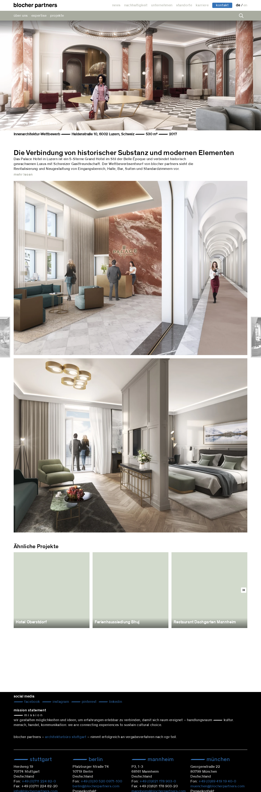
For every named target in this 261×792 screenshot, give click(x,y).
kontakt (222, 5)
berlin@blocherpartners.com (96, 786)
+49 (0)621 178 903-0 (158, 781)
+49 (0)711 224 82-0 (39, 781)
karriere (202, 5)
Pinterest (88, 702)
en (245, 5)
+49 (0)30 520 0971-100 (101, 781)
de (238, 5)
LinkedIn (115, 702)
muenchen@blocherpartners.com (217, 786)
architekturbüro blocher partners (35, 5)
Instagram (60, 702)
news (116, 5)
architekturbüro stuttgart (65, 737)
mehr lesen (23, 174)
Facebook (31, 702)
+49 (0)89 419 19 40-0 (217, 781)
